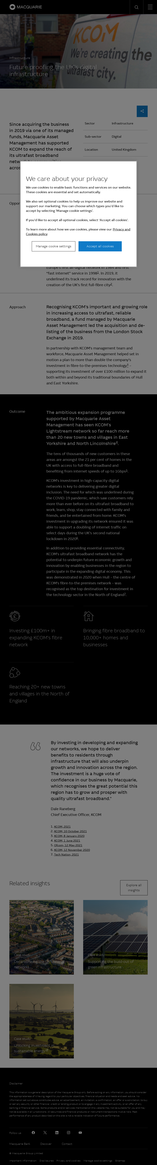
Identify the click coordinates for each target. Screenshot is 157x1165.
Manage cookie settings (53, 246)
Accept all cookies (100, 246)
